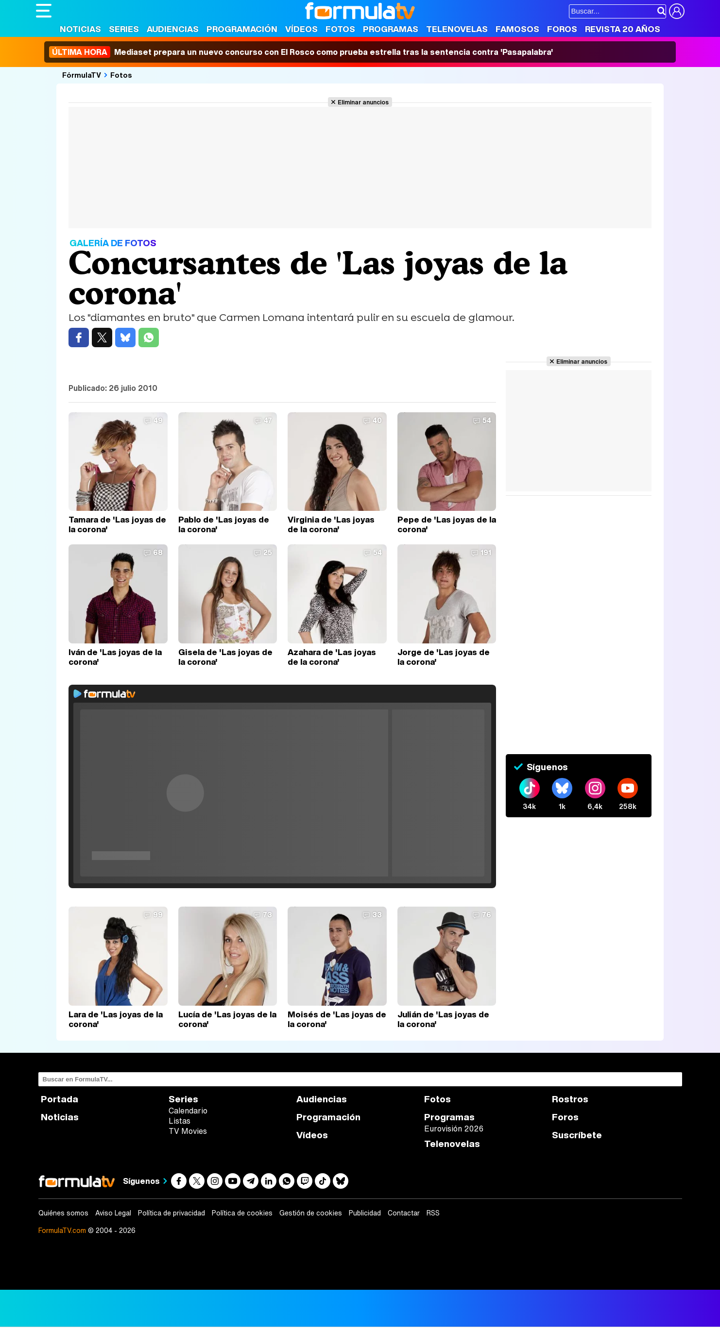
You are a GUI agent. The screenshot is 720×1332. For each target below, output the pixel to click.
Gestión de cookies (310, 1213)
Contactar (404, 1213)
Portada (59, 1099)
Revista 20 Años (622, 29)
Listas (179, 1121)
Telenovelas (457, 29)
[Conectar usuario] (677, 11)
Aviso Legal (113, 1213)
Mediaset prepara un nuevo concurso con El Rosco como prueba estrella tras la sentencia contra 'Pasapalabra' (301, 52)
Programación (241, 29)
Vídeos (301, 29)
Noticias (80, 29)
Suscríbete (577, 1135)
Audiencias (173, 29)
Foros (562, 29)
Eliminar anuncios (363, 102)
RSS (433, 1213)
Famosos (517, 29)
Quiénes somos (63, 1213)
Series (124, 29)
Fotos (340, 29)
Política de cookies (242, 1213)
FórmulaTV (81, 74)
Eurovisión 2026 (453, 1128)
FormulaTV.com (62, 1230)
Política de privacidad (171, 1213)
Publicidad (365, 1213)
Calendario (188, 1110)
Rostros (570, 1099)
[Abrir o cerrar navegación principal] (43, 10)
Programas (390, 29)
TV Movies (188, 1131)
